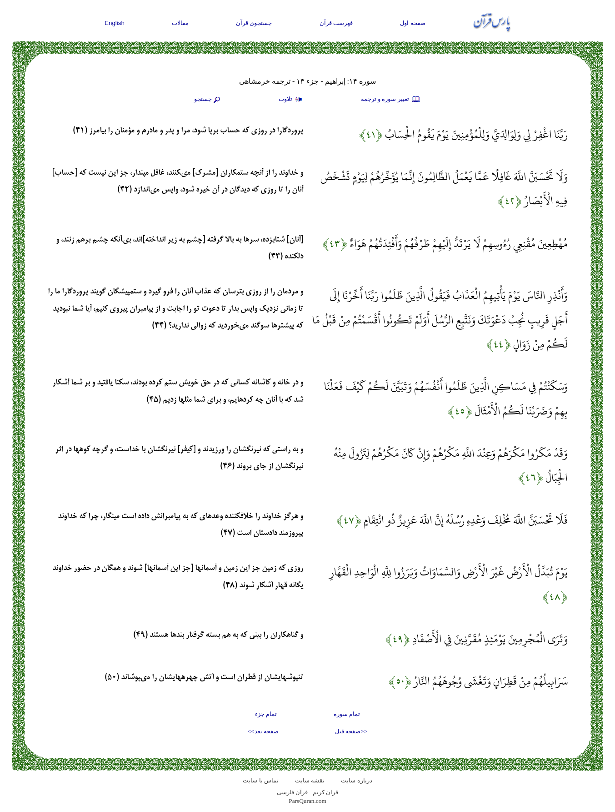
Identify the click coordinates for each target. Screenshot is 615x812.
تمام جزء (266, 714)
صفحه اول (412, 23)
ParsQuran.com (307, 800)
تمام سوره (347, 714)
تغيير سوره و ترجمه (391, 99)
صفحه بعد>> (263, 731)
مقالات (180, 23)
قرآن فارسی (292, 792)
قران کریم (325, 792)
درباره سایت (356, 780)
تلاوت (291, 99)
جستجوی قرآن (254, 23)
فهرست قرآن (336, 23)
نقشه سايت (310, 780)
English (115, 23)
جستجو (208, 99)
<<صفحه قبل (351, 731)
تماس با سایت (261, 780)
